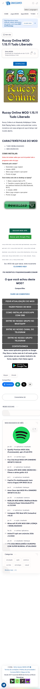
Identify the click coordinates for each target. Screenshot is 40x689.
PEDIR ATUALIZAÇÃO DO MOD (20, 301)
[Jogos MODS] (14, 14)
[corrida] (8, 565)
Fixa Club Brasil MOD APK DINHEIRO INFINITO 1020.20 (21, 461)
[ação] (18, 520)
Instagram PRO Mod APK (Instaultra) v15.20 (21, 514)
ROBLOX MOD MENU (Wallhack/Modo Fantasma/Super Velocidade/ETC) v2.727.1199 (22, 503)
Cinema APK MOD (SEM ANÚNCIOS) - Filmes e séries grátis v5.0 (22, 471)
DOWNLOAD (20, 64)
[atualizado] (27, 446)
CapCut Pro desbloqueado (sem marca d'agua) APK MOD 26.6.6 (20, 481)
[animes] (18, 530)
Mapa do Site (25, 672)
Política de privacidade (27, 670)
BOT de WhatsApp (12, 25)
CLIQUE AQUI (28, 23)
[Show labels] (11, 570)
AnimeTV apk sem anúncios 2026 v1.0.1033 (20, 535)
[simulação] (9, 560)
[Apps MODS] (24, 14)
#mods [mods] (14, 375)
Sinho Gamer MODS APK (22, 667)
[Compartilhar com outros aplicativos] (30, 384)
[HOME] (6, 14)
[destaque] (26, 487)
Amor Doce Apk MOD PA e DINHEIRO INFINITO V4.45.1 (21, 491)
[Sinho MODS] (9, 51)
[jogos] (23, 456)
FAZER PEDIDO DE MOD (20, 307)
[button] (36, 3)
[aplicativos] (20, 446)
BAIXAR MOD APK (20, 230)
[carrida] (19, 456)
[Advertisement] (20, 594)
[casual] (26, 565)
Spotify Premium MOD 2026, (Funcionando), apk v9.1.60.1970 (19, 451)
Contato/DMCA (15, 672)
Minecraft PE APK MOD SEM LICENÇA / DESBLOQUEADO (22, 524)
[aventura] (27, 497)
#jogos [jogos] (5, 375)
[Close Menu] (35, 23)
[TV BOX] (33, 14)
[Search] (33, 3)
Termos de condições (12, 670)
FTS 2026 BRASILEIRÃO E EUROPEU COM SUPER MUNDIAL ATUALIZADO (21, 545)
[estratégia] (18, 565)
